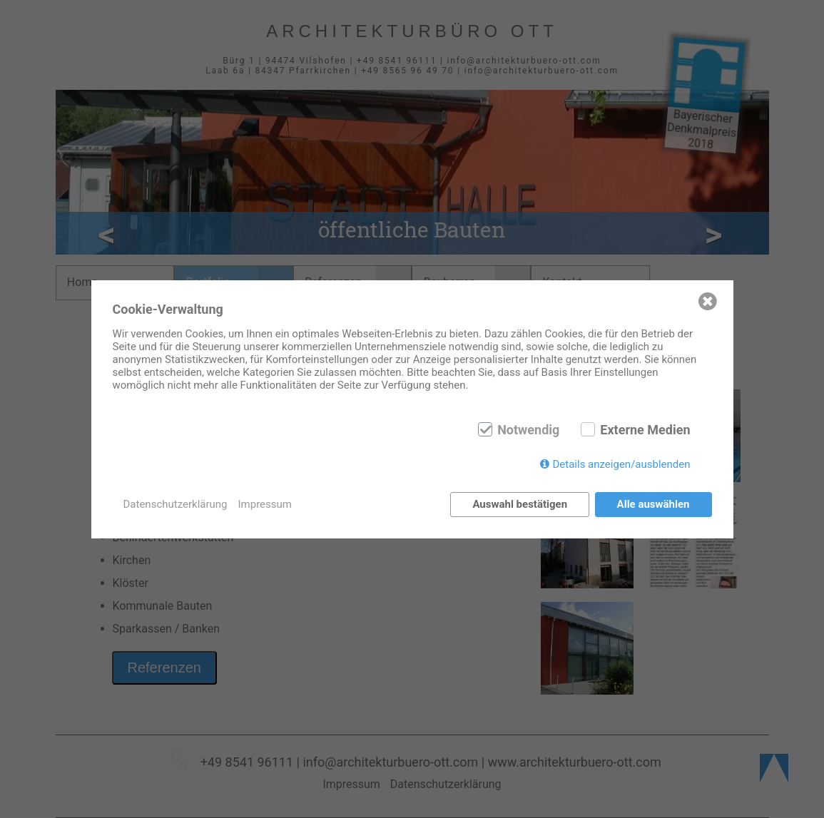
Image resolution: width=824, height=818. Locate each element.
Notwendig (528, 430)
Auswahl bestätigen (519, 504)
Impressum (265, 504)
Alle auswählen (653, 504)
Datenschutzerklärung (175, 504)
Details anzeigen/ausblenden (621, 464)
